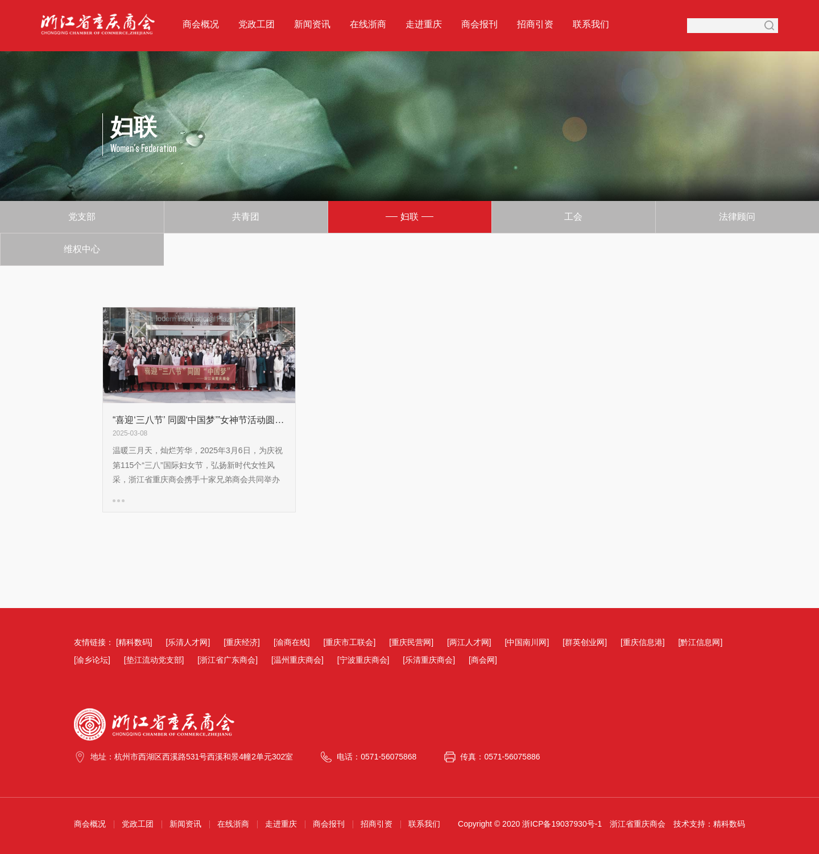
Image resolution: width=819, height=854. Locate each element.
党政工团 (256, 24)
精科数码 (729, 823)
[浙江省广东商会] (227, 659)
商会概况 (201, 24)
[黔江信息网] (701, 642)
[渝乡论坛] (92, 659)
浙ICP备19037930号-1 (562, 823)
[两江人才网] (469, 642)
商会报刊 (479, 24)
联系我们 (591, 24)
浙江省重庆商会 (637, 823)
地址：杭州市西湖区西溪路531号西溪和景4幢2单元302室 (191, 756)
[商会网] (483, 659)
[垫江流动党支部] (154, 659)
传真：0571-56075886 (500, 756)
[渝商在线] (292, 642)
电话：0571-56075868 (376, 756)
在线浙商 (368, 24)
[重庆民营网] (411, 642)
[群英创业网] (584, 642)
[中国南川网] (527, 642)
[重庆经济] (242, 642)
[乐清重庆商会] (429, 659)
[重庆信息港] (643, 642)
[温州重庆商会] (297, 659)
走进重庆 (424, 24)
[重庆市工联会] (350, 642)
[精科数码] (134, 642)
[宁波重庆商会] (363, 659)
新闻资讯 (312, 24)
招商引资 (535, 24)
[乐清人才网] (188, 642)
